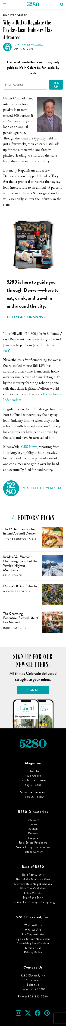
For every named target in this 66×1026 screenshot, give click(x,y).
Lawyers (33, 838)
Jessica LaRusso (14, 539)
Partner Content (33, 852)
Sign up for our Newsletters (33, 939)
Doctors (33, 833)
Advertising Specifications (33, 943)
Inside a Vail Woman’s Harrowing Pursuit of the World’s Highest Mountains (20, 563)
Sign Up (56, 84)
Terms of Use (33, 948)
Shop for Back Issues (33, 780)
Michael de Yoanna (28, 45)
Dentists (33, 829)
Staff (33, 539)
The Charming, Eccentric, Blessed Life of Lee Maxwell (20, 618)
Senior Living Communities (33, 847)
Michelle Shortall (16, 591)
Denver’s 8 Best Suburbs (20, 585)
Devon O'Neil (12, 575)
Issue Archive (33, 776)
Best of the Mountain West (33, 879)
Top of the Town (33, 898)
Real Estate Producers (33, 843)
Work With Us (33, 925)
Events (33, 824)
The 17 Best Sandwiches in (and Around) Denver (19, 531)
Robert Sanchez (15, 628)
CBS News (29, 447)
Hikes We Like (33, 893)
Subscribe (33, 771)
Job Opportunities (33, 934)
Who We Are (33, 930)
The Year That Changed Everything (33, 902)
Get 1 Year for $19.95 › (26, 317)
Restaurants (33, 820)
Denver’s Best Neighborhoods (33, 884)
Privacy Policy (33, 952)
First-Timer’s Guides (33, 888)
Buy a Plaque (33, 785)
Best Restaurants (33, 875)
